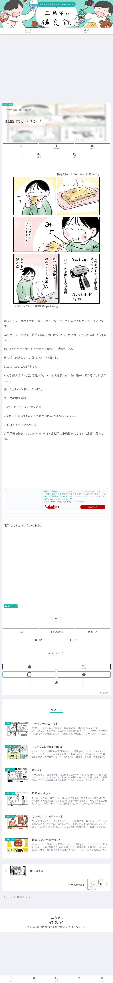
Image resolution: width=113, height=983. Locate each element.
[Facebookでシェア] (56, 146)
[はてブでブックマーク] (92, 146)
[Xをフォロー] (84, 667)
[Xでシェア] (20, 146)
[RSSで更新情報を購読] (56, 682)
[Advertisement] (29, 67)
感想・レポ (11, 606)
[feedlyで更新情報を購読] (84, 674)
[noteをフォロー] (29, 674)
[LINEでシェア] (38, 155)
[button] (74, 155)
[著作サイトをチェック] (29, 667)
